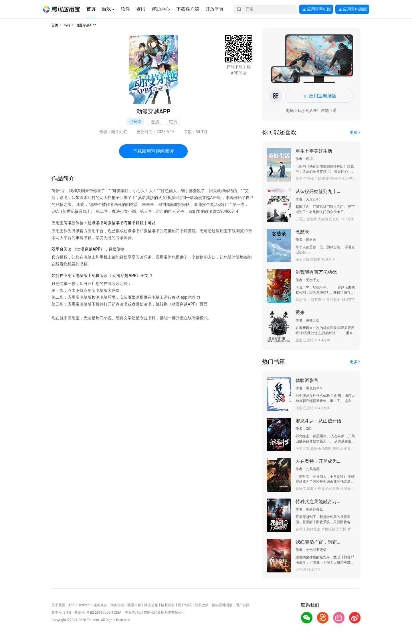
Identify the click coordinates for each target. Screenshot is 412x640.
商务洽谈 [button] (117, 605)
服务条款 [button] (100, 605)
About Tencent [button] (79, 605)
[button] (61, 9)
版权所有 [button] (168, 605)
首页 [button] (55, 25)
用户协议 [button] (242, 605)
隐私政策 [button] (202, 605)
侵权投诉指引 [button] (222, 605)
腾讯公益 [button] (151, 605)
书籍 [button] (67, 25)
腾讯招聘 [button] (134, 605)
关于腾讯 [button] (58, 605)
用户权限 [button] (185, 605)
